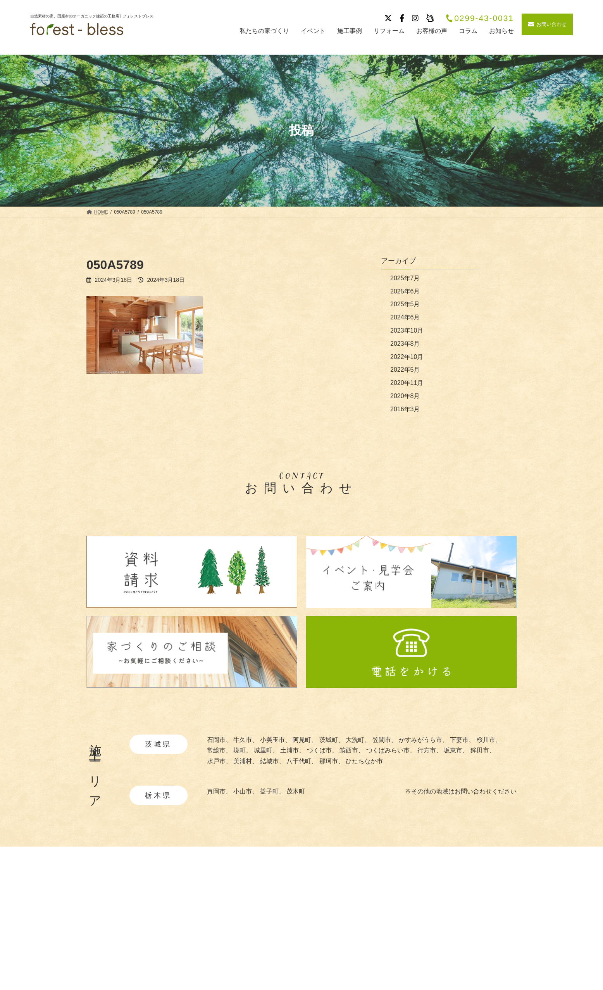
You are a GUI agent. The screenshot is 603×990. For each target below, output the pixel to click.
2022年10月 (406, 357)
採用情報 (460, 919)
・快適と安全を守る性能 (316, 942)
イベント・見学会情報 (399, 919)
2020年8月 (405, 396)
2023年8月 (405, 343)
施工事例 (380, 906)
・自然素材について (310, 918)
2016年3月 (405, 409)
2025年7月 (405, 278)
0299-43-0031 (479, 18)
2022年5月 (405, 369)
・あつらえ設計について (316, 930)
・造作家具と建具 (307, 965)
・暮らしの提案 (304, 953)
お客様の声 (383, 946)
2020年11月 (406, 382)
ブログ (377, 933)
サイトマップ (467, 946)
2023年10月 (406, 330)
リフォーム (383, 960)
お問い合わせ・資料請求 (482, 960)
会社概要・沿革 (470, 906)
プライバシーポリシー (479, 933)
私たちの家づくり (305, 906)
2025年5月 (405, 304)
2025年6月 (405, 291)
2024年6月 (405, 317)
